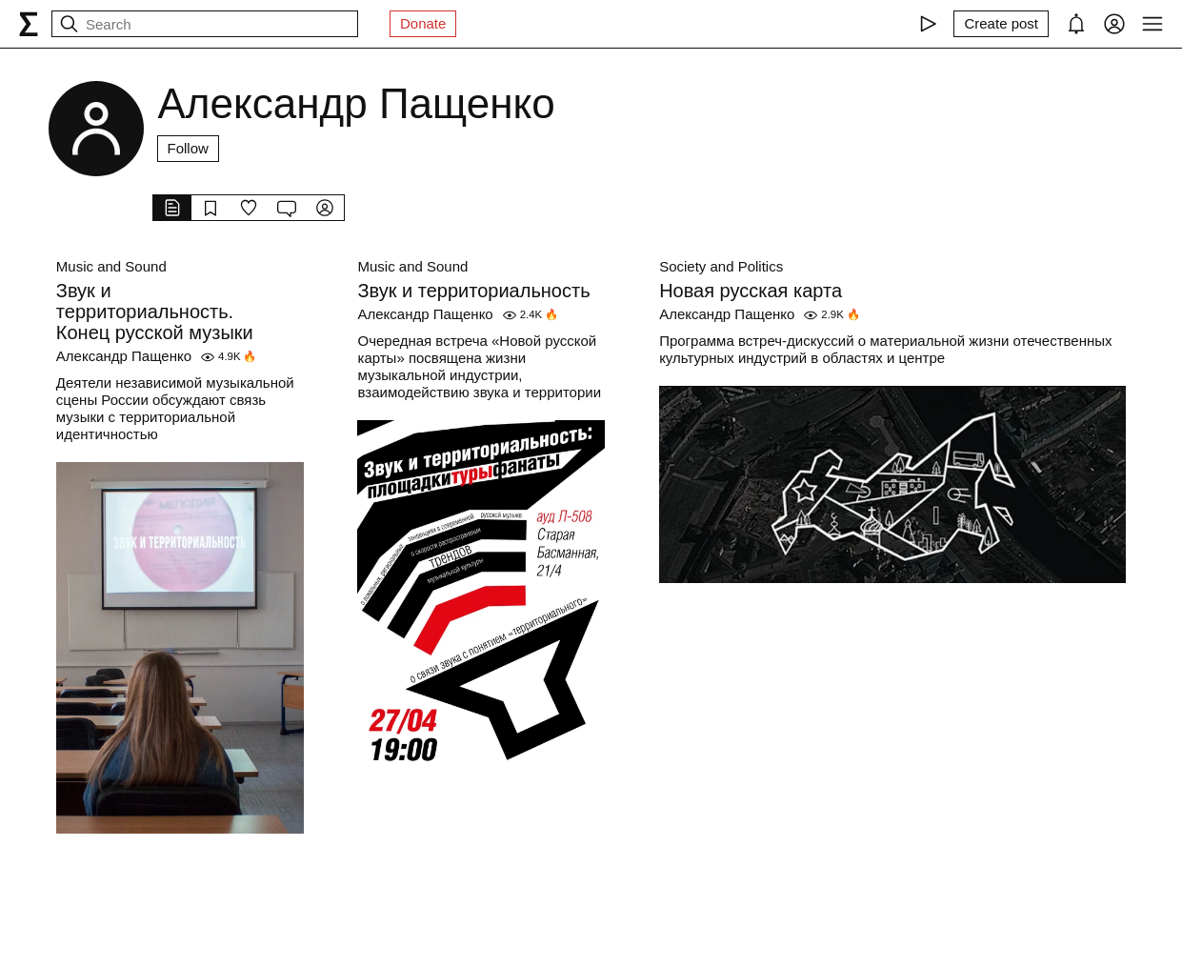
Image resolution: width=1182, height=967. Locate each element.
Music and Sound (111, 266)
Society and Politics (721, 266)
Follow (188, 148)
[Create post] (1001, 23)
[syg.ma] (28, 23)
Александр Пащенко (123, 356)
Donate (423, 23)
